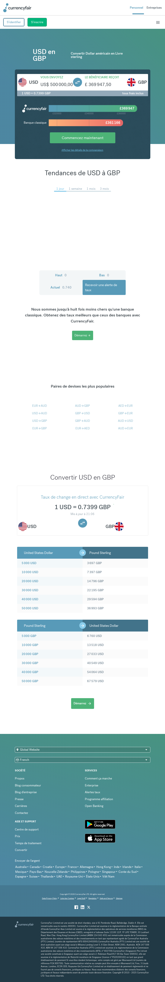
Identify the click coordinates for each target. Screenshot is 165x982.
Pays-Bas (36, 872)
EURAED (82, 428)
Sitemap (119, 898)
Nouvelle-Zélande (56, 872)
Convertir (21, 850)
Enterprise (91, 785)
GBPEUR (125, 413)
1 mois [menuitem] (91, 189)
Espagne (20, 876)
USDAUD (39, 413)
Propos (19, 778)
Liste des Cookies (67, 898)
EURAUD (39, 406)
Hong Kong (103, 867)
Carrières (21, 806)
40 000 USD (30, 599)
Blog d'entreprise (26, 792)
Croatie (47, 867)
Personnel (136, 8)
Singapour (109, 872)
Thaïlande (47, 876)
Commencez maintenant (82, 137)
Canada (35, 867)
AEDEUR (125, 406)
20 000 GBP (30, 654)
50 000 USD (30, 608)
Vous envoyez (51, 77)
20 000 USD (30, 581)
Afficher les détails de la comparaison (82, 150)
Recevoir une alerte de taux (101, 287)
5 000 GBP (29, 636)
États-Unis (92, 876)
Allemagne (86, 867)
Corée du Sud (128, 872)
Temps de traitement (28, 843)
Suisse (33, 876)
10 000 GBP (30, 645)
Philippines (78, 872)
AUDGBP (82, 406)
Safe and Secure (106, 898)
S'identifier (14, 22)
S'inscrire (37, 22)
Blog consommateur (28, 785)
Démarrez (83, 335)
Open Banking (94, 806)
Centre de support (27, 829)
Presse (19, 799)
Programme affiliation (99, 799)
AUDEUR (125, 428)
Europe (60, 867)
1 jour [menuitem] (60, 189)
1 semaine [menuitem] (75, 189)
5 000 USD (29, 563)
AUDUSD (125, 421)
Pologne (93, 872)
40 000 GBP (30, 672)
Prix (17, 836)
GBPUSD (82, 413)
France (72, 867)
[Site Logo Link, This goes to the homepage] (17, 7)
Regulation (92, 898)
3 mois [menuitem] (104, 189)
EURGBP (39, 428)
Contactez (21, 813)
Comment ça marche (98, 778)
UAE (59, 876)
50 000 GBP (30, 681)
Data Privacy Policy (49, 898)
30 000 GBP (30, 663)
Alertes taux (92, 792)
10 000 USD (30, 572)
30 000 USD (30, 590)
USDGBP (39, 421)
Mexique (21, 872)
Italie (138, 867)
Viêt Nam (108, 876)
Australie (21, 867)
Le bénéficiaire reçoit (102, 77)
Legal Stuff (81, 898)
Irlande (127, 867)
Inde (116, 867)
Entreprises (154, 8)
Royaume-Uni (74, 876)
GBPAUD (82, 421)
